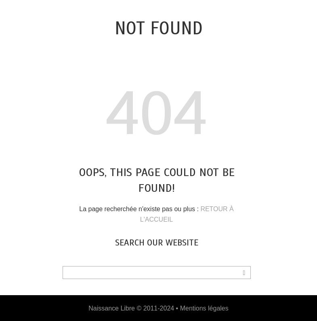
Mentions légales (204, 308)
